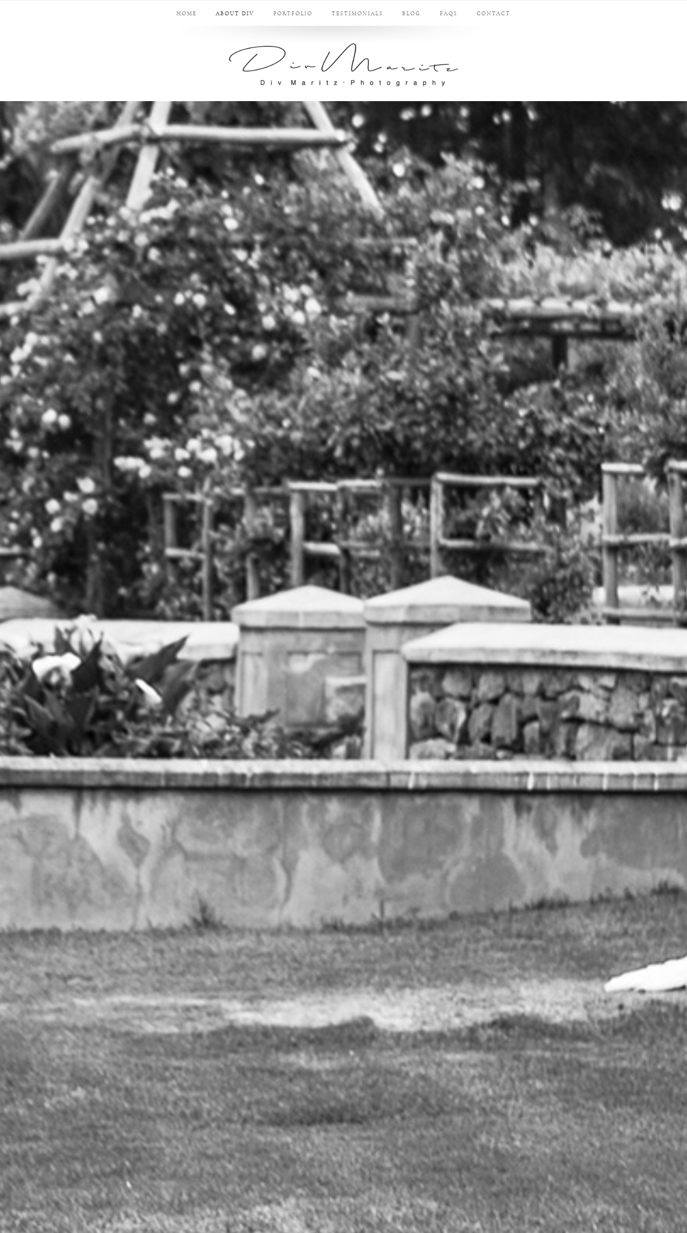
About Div (235, 13)
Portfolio (292, 13)
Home (187, 13)
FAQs (449, 13)
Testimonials (357, 13)
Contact (493, 13)
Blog (411, 13)
